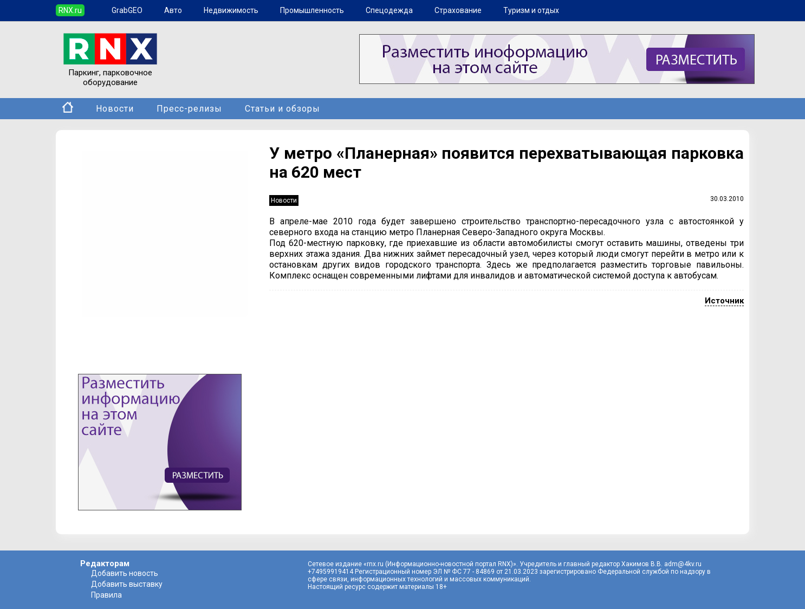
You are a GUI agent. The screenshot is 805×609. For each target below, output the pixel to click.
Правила (106, 595)
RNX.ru (70, 10)
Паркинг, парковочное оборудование (110, 72)
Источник (724, 301)
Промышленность (312, 10)
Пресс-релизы (189, 108)
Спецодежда (389, 10)
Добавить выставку (127, 584)
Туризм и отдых (531, 10)
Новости (115, 108)
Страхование (458, 10)
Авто (173, 10)
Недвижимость (231, 10)
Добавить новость (124, 573)
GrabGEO (127, 10)
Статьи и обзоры (282, 108)
